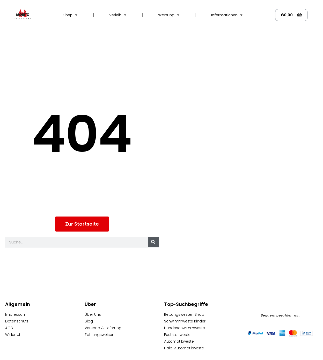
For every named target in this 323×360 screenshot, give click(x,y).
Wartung (168, 15)
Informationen (227, 15)
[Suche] (153, 242)
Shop (70, 15)
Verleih (117, 15)
